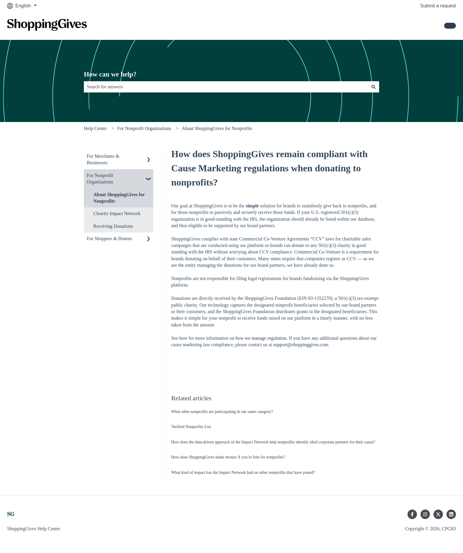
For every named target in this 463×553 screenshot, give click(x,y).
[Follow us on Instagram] (425, 514)
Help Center (95, 128)
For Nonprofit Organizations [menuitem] (100, 178)
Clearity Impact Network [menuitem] (117, 213)
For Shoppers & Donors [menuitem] (109, 238)
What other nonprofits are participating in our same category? (222, 411)
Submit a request (438, 5)
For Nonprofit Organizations (144, 128)
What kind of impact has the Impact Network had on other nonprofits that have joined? (243, 472)
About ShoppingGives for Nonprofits (217, 128)
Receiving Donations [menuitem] (113, 226)
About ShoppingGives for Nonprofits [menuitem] (119, 198)
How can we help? (110, 74)
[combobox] (226, 86)
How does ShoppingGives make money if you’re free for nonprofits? (228, 457)
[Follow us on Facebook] (412, 514)
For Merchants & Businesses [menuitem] (103, 159)
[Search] (373, 86)
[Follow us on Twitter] (438, 514)
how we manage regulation (260, 338)
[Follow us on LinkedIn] (451, 514)
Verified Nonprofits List (191, 426)
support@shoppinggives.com (300, 344)
